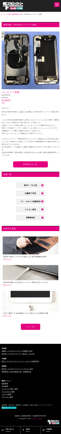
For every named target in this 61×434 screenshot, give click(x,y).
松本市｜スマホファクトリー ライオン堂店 (17, 369)
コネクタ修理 (6, 394)
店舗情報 (49, 430)
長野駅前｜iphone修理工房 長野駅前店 (16, 372)
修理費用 (4, 405)
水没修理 (5, 386)
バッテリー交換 (10, 92)
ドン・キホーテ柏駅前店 (30, 201)
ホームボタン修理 (8, 392)
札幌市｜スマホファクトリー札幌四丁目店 (17, 351)
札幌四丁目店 (30, 193)
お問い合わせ (9, 430)
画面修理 (5, 383)
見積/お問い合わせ (9, 408)
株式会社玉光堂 (37, 418)
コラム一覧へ (30, 327)
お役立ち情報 (33, 405)
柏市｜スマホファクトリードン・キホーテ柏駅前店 (20, 361)
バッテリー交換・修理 (10, 389)
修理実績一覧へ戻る (30, 164)
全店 (3, 103)
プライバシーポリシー (46, 405)
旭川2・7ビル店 (30, 185)
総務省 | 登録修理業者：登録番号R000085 (30, 416)
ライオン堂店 (30, 209)
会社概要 (25, 405)
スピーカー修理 (7, 397)
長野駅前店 (30, 218)
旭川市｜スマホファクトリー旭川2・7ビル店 (18, 354)
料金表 (28, 430)
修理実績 (18, 405)
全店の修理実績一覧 (14, 14)
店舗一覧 (11, 405)
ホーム (3, 14)
